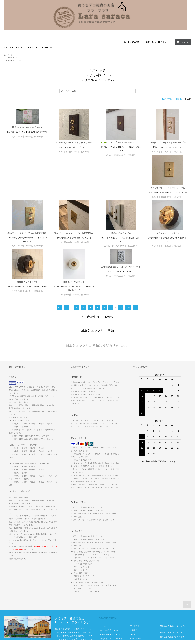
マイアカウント (134, 42)
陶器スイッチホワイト (121, 240)
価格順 (178, 99)
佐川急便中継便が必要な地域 (172, 595)
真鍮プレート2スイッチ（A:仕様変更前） (74, 191)
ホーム (103, 584)
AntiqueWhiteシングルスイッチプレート (167, 224)
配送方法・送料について (110, 592)
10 (128, 265)
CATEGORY (13, 47)
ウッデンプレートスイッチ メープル (27, 191)
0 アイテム (183, 42)
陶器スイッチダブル (167, 191)
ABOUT (32, 47)
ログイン (162, 42)
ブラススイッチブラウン (27, 240)
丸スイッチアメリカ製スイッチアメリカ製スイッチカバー (14, 57)
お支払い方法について (109, 588)
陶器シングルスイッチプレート (27, 127)
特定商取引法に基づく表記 (111, 596)
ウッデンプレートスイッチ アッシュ (121, 142)
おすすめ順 (167, 99)
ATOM (139, 596)
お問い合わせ (105, 605)
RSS (132, 596)
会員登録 (149, 42)
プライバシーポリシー (109, 601)
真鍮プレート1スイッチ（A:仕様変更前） (121, 191)
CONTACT (49, 47)
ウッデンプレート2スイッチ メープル (168, 142)
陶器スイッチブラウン (74, 240)
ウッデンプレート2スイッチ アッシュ (74, 142)
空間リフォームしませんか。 (172, 590)
